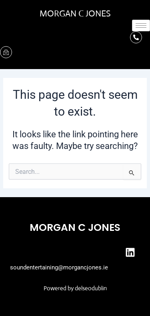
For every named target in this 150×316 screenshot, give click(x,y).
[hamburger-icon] (141, 25)
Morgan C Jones (75, 13)
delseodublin (91, 288)
